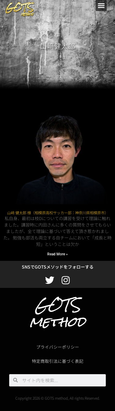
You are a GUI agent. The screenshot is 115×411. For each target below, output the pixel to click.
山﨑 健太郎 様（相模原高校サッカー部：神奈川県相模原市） (57, 212)
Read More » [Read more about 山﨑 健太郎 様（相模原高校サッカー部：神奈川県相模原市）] (57, 254)
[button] (101, 5)
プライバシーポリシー (57, 347)
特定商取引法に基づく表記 (57, 361)
